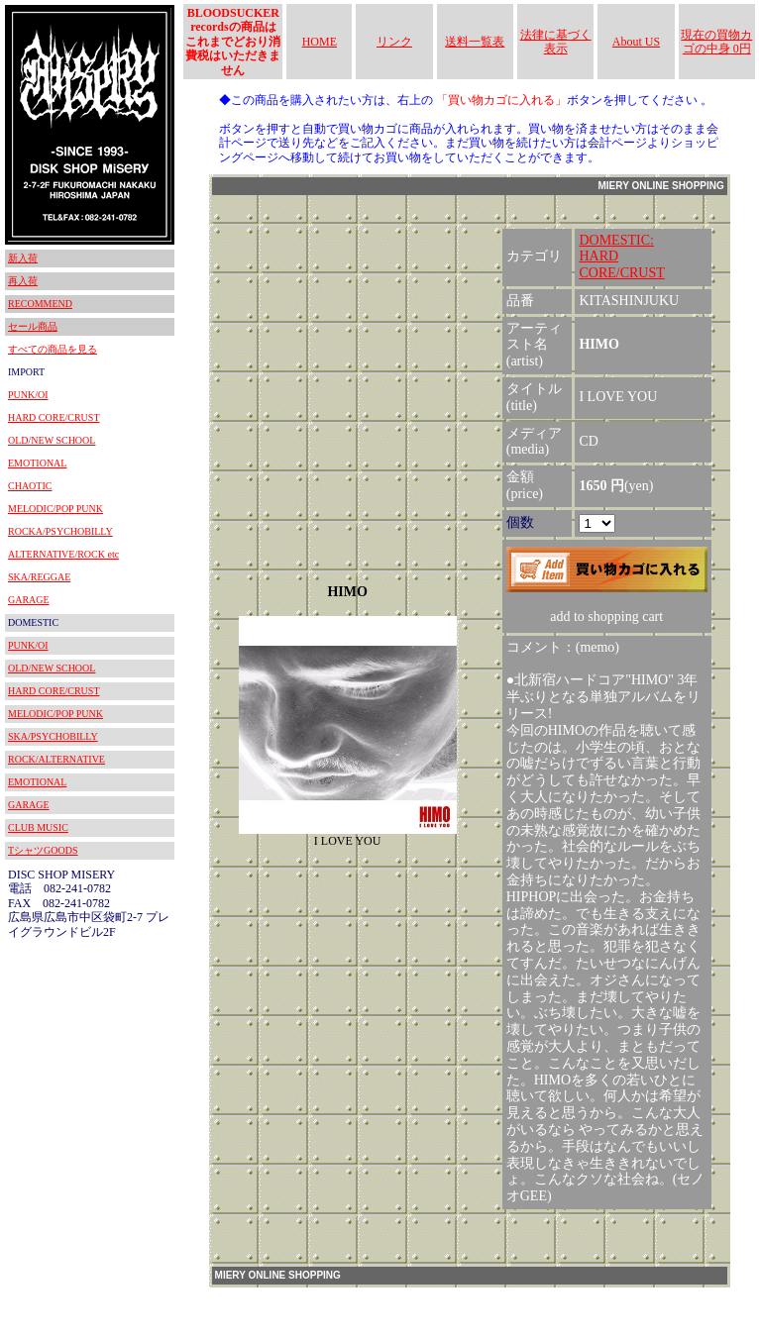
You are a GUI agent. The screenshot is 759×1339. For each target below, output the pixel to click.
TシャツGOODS (43, 850)
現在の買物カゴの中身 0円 (716, 41)
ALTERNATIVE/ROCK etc (63, 554)
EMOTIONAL (37, 463)
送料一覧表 (474, 42)
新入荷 (23, 258)
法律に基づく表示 (556, 41)
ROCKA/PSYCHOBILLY (60, 531)
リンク (394, 42)
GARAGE (29, 599)
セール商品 (32, 326)
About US (636, 42)
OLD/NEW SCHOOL (51, 440)
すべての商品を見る (52, 349)
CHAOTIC (30, 485)
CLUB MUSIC (38, 827)
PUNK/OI (28, 394)
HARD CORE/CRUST (54, 417)
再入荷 (23, 280)
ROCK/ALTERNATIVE (56, 759)
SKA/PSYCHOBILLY (53, 736)
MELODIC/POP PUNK (55, 508)
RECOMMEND (40, 303)
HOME (319, 42)
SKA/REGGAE (39, 576)
